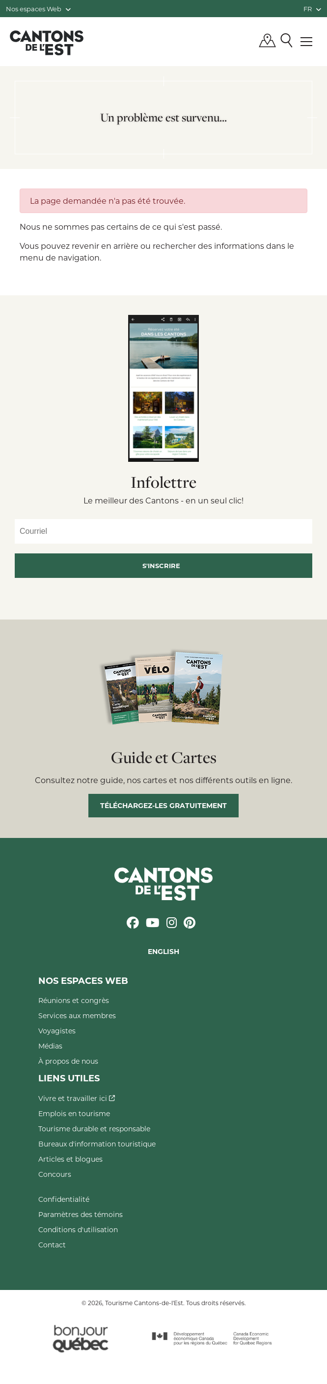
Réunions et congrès (73, 1000)
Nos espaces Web (38, 8)
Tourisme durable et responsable (94, 1128)
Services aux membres (77, 1015)
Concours (54, 1174)
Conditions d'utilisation (78, 1229)
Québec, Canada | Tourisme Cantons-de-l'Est (46, 42)
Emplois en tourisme (74, 1113)
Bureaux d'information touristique (97, 1143)
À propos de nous (68, 1061)
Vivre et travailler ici (76, 1098)
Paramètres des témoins (80, 1214)
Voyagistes (57, 1030)
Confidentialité (63, 1199)
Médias (50, 1045)
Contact (52, 1244)
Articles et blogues (70, 1159)
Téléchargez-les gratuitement (163, 805)
